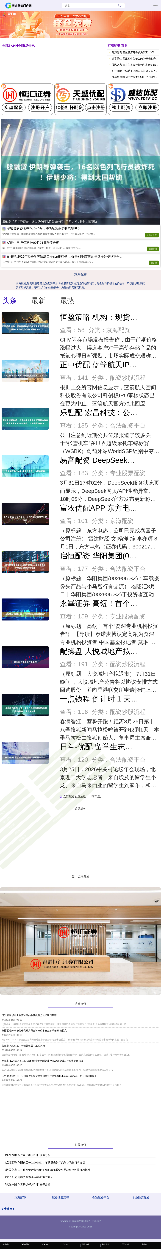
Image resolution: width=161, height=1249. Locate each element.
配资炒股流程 (60, 1197)
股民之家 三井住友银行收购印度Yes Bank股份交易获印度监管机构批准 (48, 1169)
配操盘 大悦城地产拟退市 (102, 651)
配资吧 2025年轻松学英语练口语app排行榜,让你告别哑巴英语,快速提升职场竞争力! (65, 256)
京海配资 (20, 1197)
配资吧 (154, 263)
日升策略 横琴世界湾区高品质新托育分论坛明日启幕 (29, 1015)
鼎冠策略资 (152, 235)
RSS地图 (85, 1221)
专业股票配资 (140, 1197)
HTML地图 (96, 1221)
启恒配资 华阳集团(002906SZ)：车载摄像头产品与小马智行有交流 (45, 1162)
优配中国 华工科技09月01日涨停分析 (33, 242)
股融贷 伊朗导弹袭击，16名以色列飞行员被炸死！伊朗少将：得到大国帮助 (49, 221)
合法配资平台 (100, 1197)
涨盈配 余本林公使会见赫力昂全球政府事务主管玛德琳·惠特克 (34, 1030)
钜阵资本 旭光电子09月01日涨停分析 (28, 1155)
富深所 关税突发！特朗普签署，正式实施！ (24, 1045)
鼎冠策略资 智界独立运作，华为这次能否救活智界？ (43, 228)
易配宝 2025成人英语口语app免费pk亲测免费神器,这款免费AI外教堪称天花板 (42, 1060)
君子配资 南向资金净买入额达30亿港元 (29, 1177)
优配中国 (153, 249)
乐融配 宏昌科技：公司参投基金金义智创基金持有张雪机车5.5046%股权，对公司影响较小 (49, 1075)
